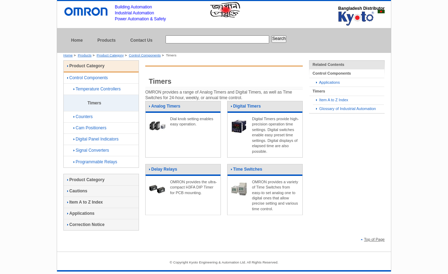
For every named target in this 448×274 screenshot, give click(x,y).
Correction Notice (86, 224)
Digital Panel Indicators (96, 139)
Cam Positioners (90, 127)
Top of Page (373, 239)
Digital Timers (246, 108)
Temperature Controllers (97, 89)
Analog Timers (164, 108)
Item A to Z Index (332, 100)
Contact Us (141, 40)
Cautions (77, 191)
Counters (83, 116)
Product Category (110, 55)
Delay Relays (163, 171)
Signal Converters (91, 150)
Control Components (145, 55)
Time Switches (246, 171)
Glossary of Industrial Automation (346, 109)
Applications (328, 82)
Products (106, 40)
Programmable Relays (95, 161)
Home (77, 40)
